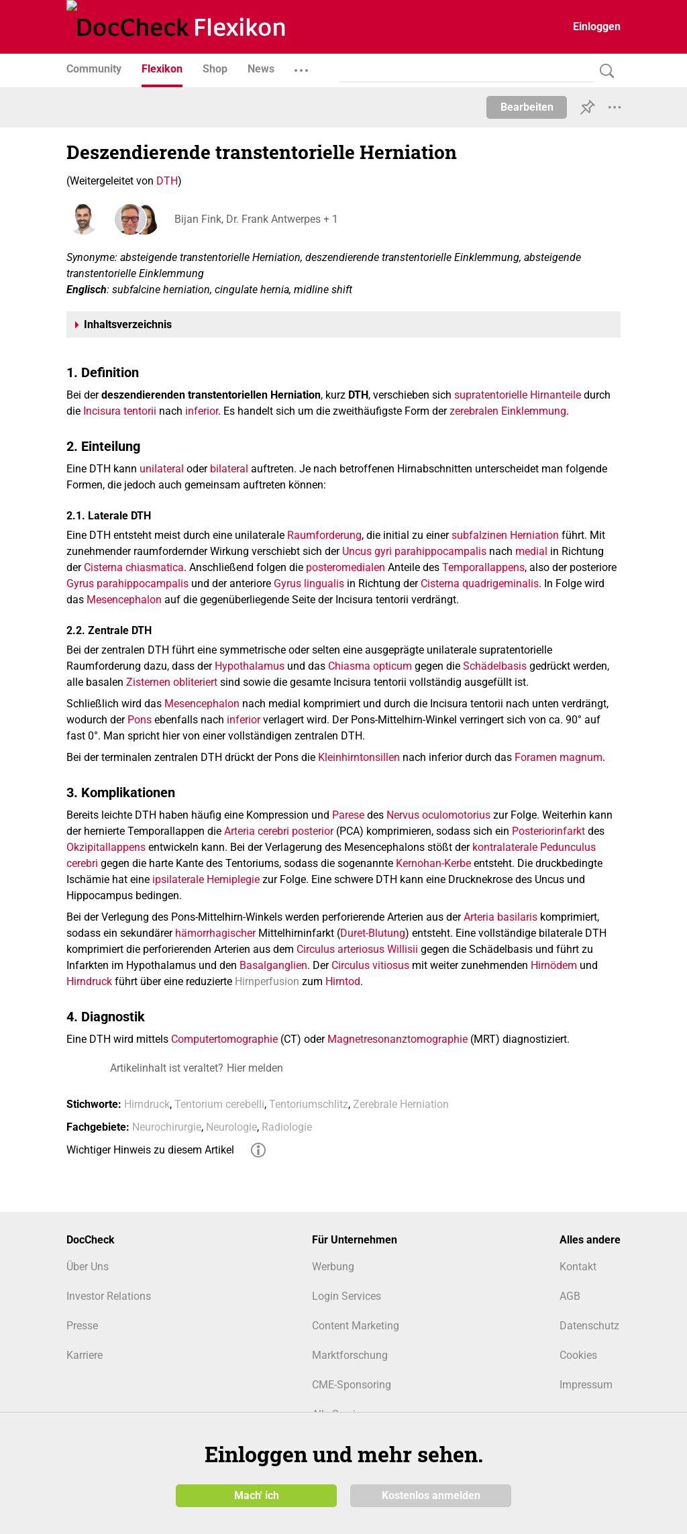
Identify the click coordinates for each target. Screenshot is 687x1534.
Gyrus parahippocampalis (127, 583)
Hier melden (255, 1068)
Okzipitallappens (106, 847)
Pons (139, 719)
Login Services (346, 1296)
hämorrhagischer (215, 933)
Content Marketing (355, 1325)
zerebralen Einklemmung (508, 411)
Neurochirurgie (166, 1127)
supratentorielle (490, 395)
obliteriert (195, 682)
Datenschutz (589, 1325)
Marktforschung (350, 1355)
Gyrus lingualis (309, 583)
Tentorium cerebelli (219, 1104)
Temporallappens (483, 567)
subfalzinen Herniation (505, 535)
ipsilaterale (178, 879)
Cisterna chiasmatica (134, 567)
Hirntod (342, 981)
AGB (570, 1296)
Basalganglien (273, 965)
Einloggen (597, 26)
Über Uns (87, 1266)
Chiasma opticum (370, 666)
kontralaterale (504, 847)
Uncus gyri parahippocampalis (414, 551)
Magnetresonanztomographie (397, 1039)
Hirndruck (89, 981)
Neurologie (231, 1127)
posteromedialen (345, 567)
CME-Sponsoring (351, 1384)
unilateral (162, 468)
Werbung (333, 1266)
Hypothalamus (249, 666)
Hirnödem (554, 965)
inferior (201, 411)
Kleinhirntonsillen (359, 757)
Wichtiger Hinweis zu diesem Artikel (150, 1149)
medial (531, 551)
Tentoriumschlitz (308, 1104)
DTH (167, 180)
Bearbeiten (526, 107)
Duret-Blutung (372, 933)
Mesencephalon (124, 599)
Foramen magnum (558, 757)
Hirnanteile (555, 395)
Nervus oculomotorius (438, 815)
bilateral (229, 468)
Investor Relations (108, 1296)
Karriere (84, 1355)
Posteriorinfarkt (548, 831)
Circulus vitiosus (370, 965)
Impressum (586, 1384)
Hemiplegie (233, 879)
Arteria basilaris (500, 917)
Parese (348, 815)
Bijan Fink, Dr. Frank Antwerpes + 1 (255, 219)
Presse (82, 1325)
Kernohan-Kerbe (433, 863)
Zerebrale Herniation (401, 1104)
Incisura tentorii (119, 411)
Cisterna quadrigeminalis (480, 583)
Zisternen (148, 682)
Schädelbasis (495, 666)
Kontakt (578, 1266)
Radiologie (287, 1127)
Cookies (578, 1355)
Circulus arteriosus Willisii (357, 949)
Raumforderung (324, 535)
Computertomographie (224, 1039)
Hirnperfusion (267, 981)
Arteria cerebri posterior (278, 831)
